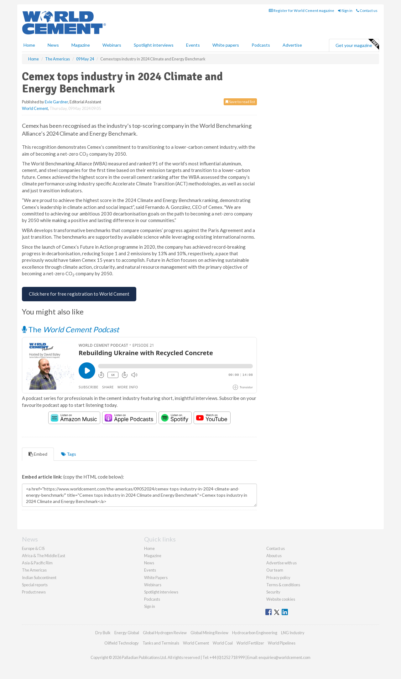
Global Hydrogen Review (165, 632)
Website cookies (280, 599)
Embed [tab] (38, 454)
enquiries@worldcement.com (284, 657)
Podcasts (261, 45)
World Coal (223, 642)
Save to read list (240, 101)
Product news (34, 591)
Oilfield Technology (121, 642)
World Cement (35, 108)
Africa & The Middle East (43, 555)
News (149, 562)
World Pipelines (281, 642)
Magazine (80, 45)
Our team (274, 570)
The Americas (34, 570)
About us (274, 555)
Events (193, 45)
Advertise (292, 45)
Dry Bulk (103, 632)
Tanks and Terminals (161, 642)
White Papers (156, 577)
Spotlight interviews (154, 45)
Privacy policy (278, 577)
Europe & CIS (33, 548)
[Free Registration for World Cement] (79, 294)
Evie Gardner (56, 101)
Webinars (111, 45)
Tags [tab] (68, 454)
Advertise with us (281, 562)
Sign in (345, 10)
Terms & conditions (283, 584)
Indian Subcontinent (39, 577)
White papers (225, 45)
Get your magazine (357, 44)
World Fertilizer (250, 642)
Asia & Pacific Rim (37, 562)
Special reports (35, 584)
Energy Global (126, 632)
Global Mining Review (209, 632)
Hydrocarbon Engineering (254, 632)
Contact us (367, 10)
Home (29, 45)
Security (273, 591)
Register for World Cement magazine (301, 10)
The (70, 329)
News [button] (53, 45)
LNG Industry (293, 632)
